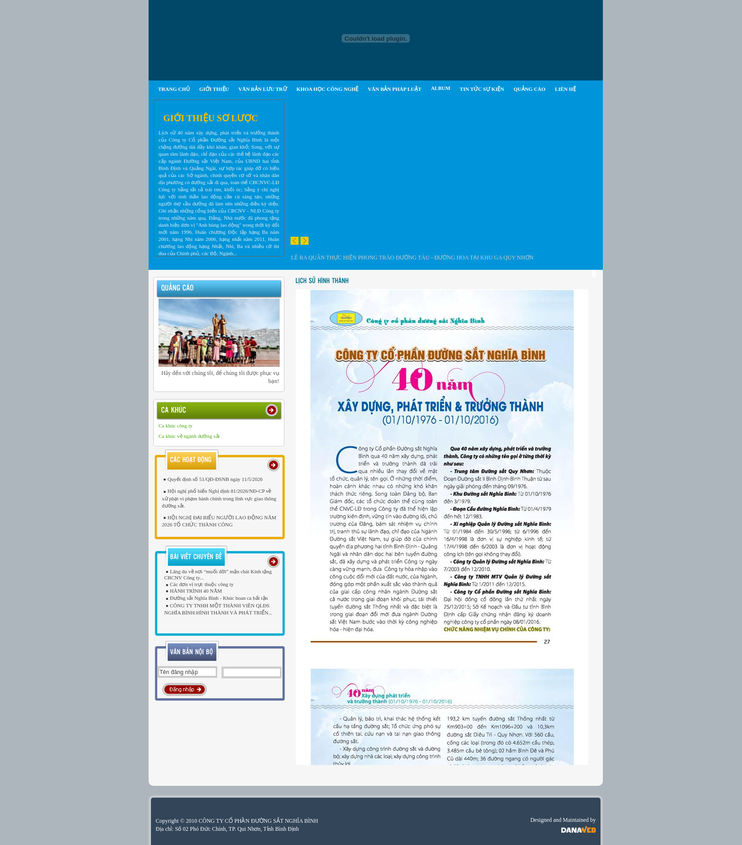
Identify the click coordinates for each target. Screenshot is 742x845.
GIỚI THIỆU (214, 89)
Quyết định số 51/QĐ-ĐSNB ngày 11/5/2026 (212, 479)
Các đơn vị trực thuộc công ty (199, 584)
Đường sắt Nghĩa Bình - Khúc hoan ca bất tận (216, 598)
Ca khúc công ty (176, 425)
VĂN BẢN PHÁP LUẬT (394, 89)
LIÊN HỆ (565, 89)
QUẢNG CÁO (529, 89)
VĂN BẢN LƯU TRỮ (262, 89)
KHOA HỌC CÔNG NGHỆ (328, 89)
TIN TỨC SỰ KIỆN (482, 89)
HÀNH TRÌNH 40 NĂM (193, 591)
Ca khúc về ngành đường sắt (189, 436)
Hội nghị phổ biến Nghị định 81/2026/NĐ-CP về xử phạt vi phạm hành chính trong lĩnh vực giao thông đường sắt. (219, 498)
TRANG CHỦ (174, 89)
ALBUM (440, 88)
